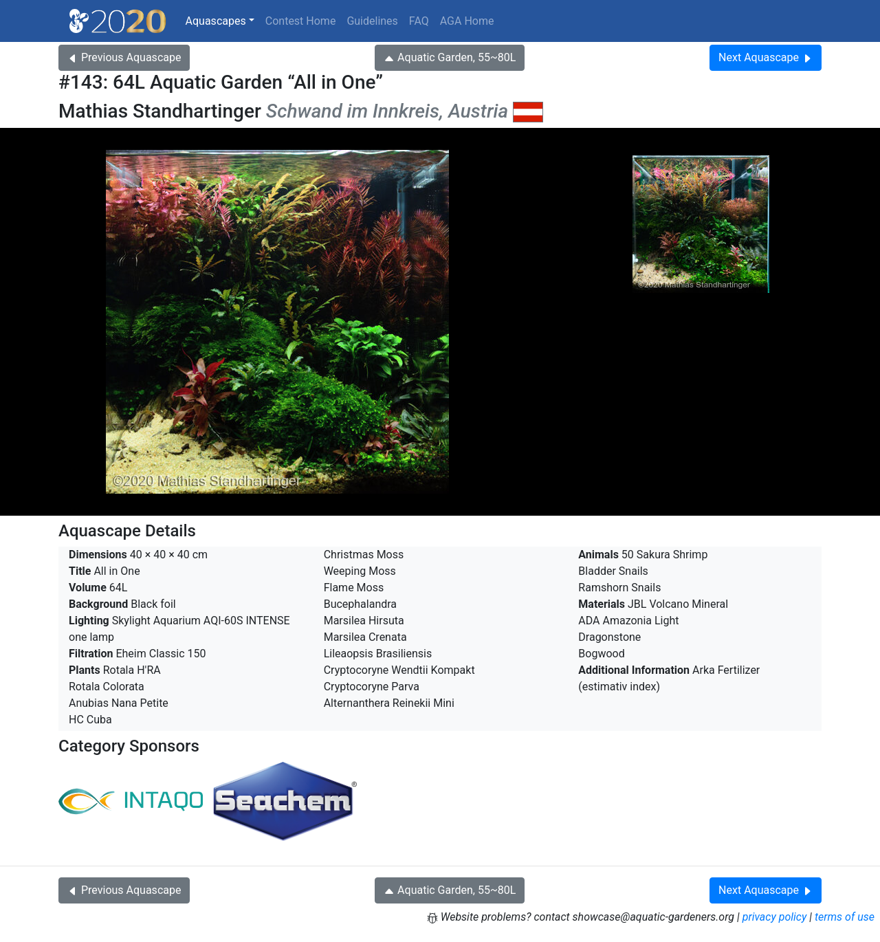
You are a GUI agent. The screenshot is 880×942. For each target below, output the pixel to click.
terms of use (844, 916)
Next (765, 57)
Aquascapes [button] (216, 21)
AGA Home (467, 21)
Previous (124, 57)
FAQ (419, 21)
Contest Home (300, 21)
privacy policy (774, 916)
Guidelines (371, 21)
